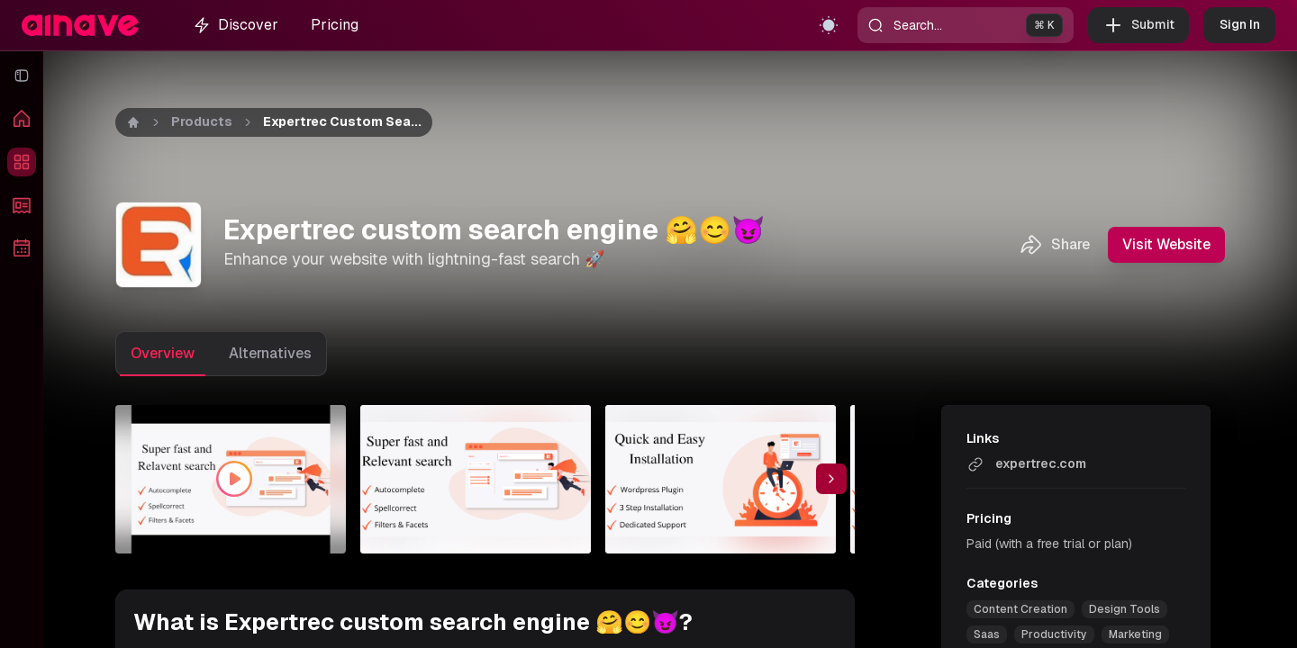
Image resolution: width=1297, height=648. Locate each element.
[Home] (133, 122)
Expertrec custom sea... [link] (342, 121)
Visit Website (1166, 245)
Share (1054, 245)
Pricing (334, 24)
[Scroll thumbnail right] (831, 479)
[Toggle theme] (828, 25)
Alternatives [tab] (270, 353)
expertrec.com (1026, 464)
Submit (1138, 25)
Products (201, 121)
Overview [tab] (163, 353)
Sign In (1239, 25)
